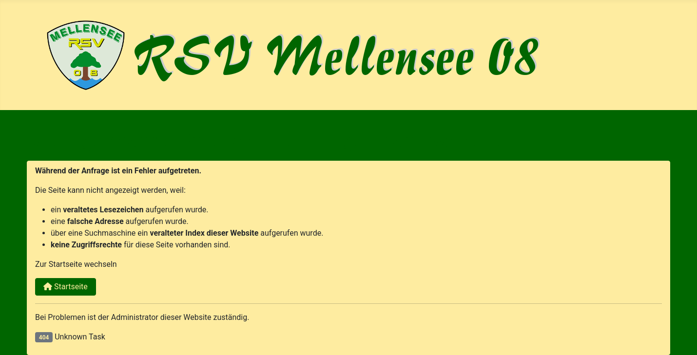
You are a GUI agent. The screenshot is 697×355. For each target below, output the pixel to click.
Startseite (65, 286)
